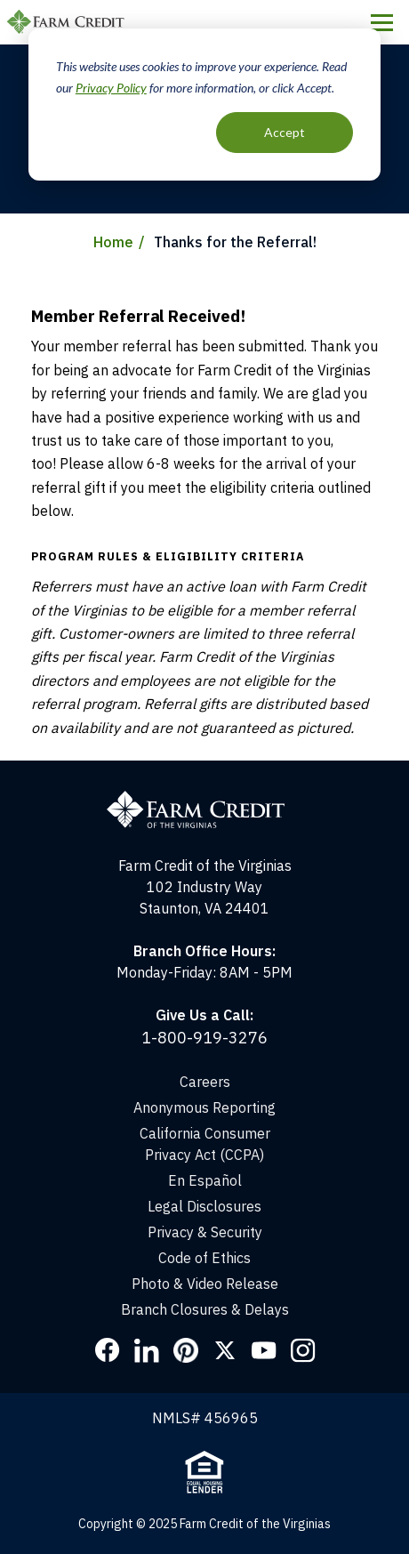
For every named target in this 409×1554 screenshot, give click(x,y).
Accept (284, 132)
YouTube (264, 1350)
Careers (205, 1082)
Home (113, 242)
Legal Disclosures (204, 1206)
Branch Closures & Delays (205, 1309)
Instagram (303, 1350)
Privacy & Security (205, 1232)
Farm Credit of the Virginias (68, 22)
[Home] (204, 771)
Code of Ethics (204, 1258)
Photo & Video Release (205, 1283)
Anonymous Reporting (204, 1107)
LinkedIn (146, 1350)
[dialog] (204, 104)
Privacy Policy (111, 87)
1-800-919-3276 (204, 1037)
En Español (205, 1180)
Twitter (225, 1350)
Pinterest (185, 1350)
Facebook (107, 1350)
